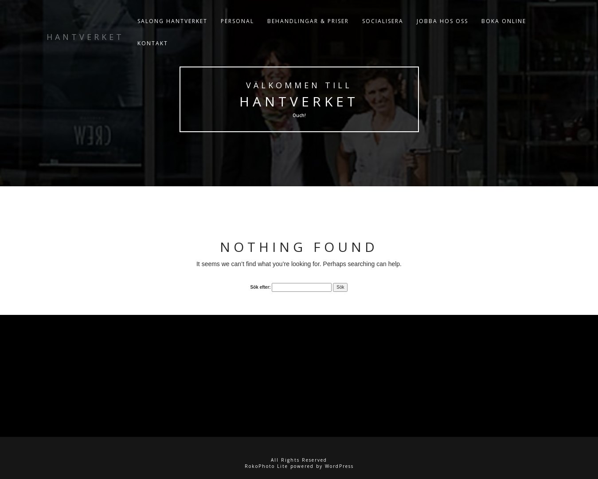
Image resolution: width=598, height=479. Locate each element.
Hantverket (299, 101)
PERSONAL (237, 22)
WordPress (339, 466)
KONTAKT (152, 44)
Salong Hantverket (172, 22)
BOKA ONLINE (503, 22)
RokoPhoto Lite (266, 466)
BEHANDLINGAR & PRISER (308, 22)
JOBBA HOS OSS (442, 22)
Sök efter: (260, 287)
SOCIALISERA (382, 22)
